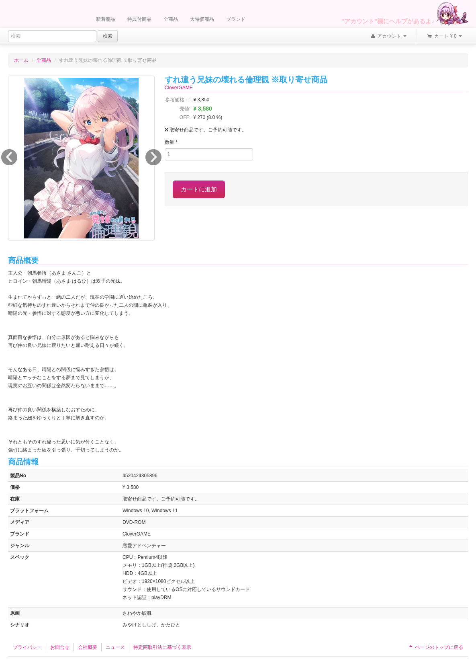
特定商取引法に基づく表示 (162, 647)
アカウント (388, 37)
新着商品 (105, 19)
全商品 (170, 19)
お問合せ (59, 647)
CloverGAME (179, 87)
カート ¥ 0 (444, 37)
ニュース (115, 647)
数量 (171, 142)
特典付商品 (139, 19)
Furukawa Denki (48, 15)
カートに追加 (199, 189)
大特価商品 (202, 19)
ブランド (235, 19)
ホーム (21, 60)
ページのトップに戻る (435, 647)
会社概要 (87, 647)
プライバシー (27, 647)
